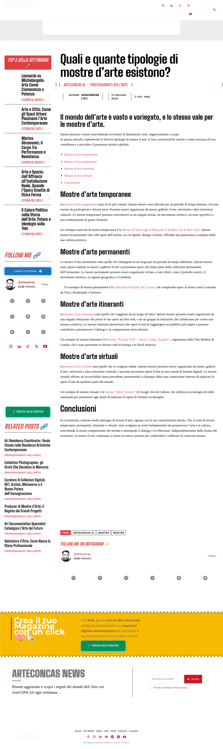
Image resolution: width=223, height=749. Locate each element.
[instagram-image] (12, 301)
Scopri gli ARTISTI (33, 99)
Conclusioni (72, 182)
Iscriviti (193, 679)
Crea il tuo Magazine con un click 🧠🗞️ (39, 629)
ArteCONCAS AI (74, 85)
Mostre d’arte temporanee (80, 154)
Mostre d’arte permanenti (80, 161)
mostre (118, 532)
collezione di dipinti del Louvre (134, 287)
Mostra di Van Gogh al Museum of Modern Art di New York (161, 230)
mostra (103, 532)
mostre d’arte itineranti (79, 314)
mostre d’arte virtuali (78, 366)
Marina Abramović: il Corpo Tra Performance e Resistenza (33, 147)
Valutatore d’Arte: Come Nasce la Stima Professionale (28, 543)
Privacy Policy (180, 688)
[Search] (214, 10)
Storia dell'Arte (32, 128)
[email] (166, 679)
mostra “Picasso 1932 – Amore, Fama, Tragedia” (138, 339)
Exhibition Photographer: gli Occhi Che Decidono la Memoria (26, 464)
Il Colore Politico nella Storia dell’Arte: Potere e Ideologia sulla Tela (36, 219)
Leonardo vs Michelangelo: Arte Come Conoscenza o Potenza (32, 85)
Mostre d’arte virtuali (78, 175)
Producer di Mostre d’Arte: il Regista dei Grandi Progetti (24, 508)
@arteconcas (26, 282)
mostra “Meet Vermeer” (120, 392)
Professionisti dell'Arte (23, 455)
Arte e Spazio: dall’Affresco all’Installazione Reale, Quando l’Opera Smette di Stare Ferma (35, 183)
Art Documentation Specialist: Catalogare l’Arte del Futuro (25, 525)
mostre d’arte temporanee (80, 204)
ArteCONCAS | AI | (90, 96)
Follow (44, 284)
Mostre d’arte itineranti (79, 168)
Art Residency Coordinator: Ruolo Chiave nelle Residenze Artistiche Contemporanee (27, 445)
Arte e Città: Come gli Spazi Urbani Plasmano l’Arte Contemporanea (36, 116)
